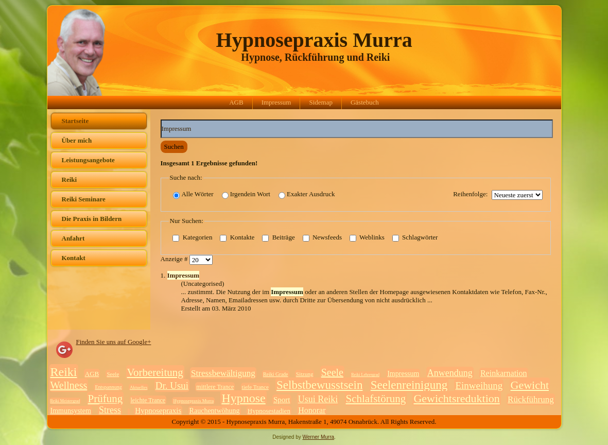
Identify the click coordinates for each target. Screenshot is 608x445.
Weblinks (367, 238)
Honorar (311, 410)
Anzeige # (175, 259)
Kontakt (73, 258)
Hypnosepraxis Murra (314, 40)
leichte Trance (148, 400)
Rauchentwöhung (214, 411)
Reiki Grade (275, 374)
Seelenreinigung (409, 385)
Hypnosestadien (269, 411)
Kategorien (192, 238)
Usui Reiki (318, 399)
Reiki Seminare (84, 199)
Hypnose (243, 398)
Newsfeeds (322, 238)
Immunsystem (70, 411)
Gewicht (530, 385)
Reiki (69, 179)
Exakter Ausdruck (307, 194)
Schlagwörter (415, 238)
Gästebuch (365, 102)
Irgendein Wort (246, 194)
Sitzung (305, 374)
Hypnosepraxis (158, 410)
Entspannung (108, 387)
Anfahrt (73, 238)
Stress (110, 410)
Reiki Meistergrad (65, 401)
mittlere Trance (215, 386)
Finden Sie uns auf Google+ (113, 342)
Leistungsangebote (88, 160)
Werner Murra (319, 437)
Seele (113, 374)
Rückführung (531, 399)
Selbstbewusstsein (319, 385)
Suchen (174, 146)
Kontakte (237, 238)
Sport (281, 400)
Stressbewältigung (223, 373)
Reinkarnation (503, 373)
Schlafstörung (376, 398)
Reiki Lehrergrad (365, 374)
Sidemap (321, 102)
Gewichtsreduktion (456, 398)
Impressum (276, 102)
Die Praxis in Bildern (92, 218)
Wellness (69, 385)
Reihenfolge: (470, 194)
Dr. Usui (171, 385)
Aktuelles (139, 387)
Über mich (77, 140)
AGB (236, 102)
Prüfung (105, 398)
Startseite (75, 121)
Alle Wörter (193, 194)
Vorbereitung (155, 372)
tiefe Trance (255, 387)
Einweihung (478, 385)
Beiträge (278, 238)
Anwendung (450, 373)
